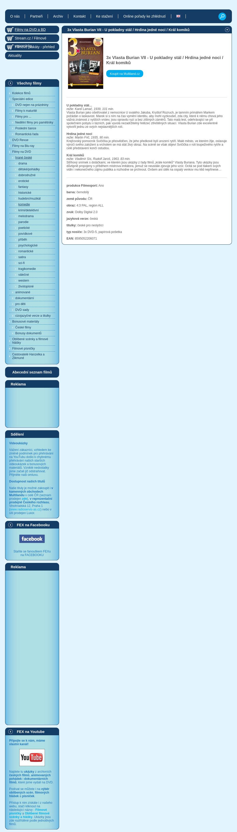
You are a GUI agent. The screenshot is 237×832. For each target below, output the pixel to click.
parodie (23, 222)
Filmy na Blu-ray (23, 146)
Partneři (36, 16)
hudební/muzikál (29, 198)
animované (22, 292)
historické (24, 193)
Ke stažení (104, 16)
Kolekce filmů (21, 93)
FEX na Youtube (31, 732)
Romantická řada (26, 134)
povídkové (25, 233)
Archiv (58, 16)
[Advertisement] (32, 407)
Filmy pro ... (23, 116)
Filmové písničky (23, 348)
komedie (24, 204)
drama (22, 163)
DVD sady (22, 310)
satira (22, 257)
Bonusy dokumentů (28, 333)
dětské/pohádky (29, 169)
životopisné (26, 286)
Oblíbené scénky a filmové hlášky (30, 340)
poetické (24, 228)
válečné (23, 274)
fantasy (23, 187)
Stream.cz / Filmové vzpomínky (30, 39)
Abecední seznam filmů (32, 372)
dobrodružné (26, 175)
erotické (23, 181)
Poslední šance (25, 128)
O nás (15, 16)
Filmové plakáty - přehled (35, 47)
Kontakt (79, 16)
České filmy (23, 327)
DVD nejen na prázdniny (31, 105)
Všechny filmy (29, 83)
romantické (25, 251)
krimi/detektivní (28, 210)
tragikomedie (27, 269)
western (23, 280)
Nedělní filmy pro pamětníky (34, 122)
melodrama (26, 216)
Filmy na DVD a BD (30, 29)
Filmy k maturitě (26, 111)
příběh (22, 239)
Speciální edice (22, 99)
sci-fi (21, 263)
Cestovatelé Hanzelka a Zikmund (28, 356)
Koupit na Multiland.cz (125, 74)
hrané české (23, 157)
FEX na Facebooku (33, 525)
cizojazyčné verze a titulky (33, 315)
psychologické (27, 245)
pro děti (20, 304)
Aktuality (15, 55)
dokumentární (24, 298)
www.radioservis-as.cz (25, 509)
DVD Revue (20, 140)
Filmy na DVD (21, 152)
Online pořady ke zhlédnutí (144, 16)
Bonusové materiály (25, 321)
